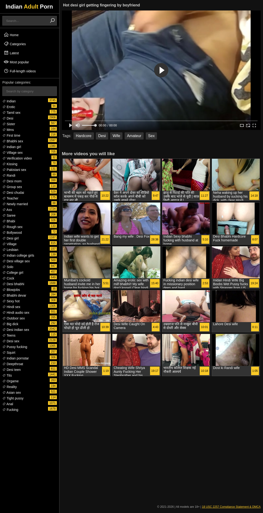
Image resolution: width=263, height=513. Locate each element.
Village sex (12, 152)
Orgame (10, 381)
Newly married (15, 204)
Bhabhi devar (14, 295)
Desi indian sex (15, 330)
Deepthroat (12, 364)
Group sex (12, 187)
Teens (8, 335)
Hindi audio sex (15, 312)
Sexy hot (10, 301)
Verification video (17, 158)
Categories (15, 43)
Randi (8, 175)
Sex (151, 136)
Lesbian (10, 250)
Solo (7, 267)
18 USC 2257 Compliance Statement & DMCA (231, 506)
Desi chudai (13, 192)
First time (11, 135)
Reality (9, 387)
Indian (9, 101)
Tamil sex (11, 113)
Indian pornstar (15, 358)
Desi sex (10, 341)
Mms (8, 130)
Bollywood (12, 232)
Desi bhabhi (13, 284)
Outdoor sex (13, 318)
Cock (8, 278)
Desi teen (11, 370)
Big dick (10, 324)
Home (11, 34)
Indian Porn (29, 6)
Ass (7, 210)
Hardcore (84, 136)
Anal (7, 404)
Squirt (8, 352)
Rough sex (12, 227)
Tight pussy (13, 398)
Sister (8, 124)
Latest (11, 52)
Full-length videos (20, 71)
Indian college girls (18, 255)
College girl (12, 272)
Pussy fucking (14, 347)
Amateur (134, 136)
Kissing (9, 164)
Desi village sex (16, 261)
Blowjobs (11, 290)
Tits (7, 375)
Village (9, 244)
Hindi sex (11, 307)
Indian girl (11, 147)
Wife (116, 136)
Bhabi (8, 221)
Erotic (8, 107)
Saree (8, 215)
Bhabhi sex (12, 141)
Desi (7, 118)
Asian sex (11, 392)
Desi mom (12, 181)
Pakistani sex (14, 170)
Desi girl (10, 238)
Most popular (16, 62)
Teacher (10, 198)
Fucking (10, 410)
